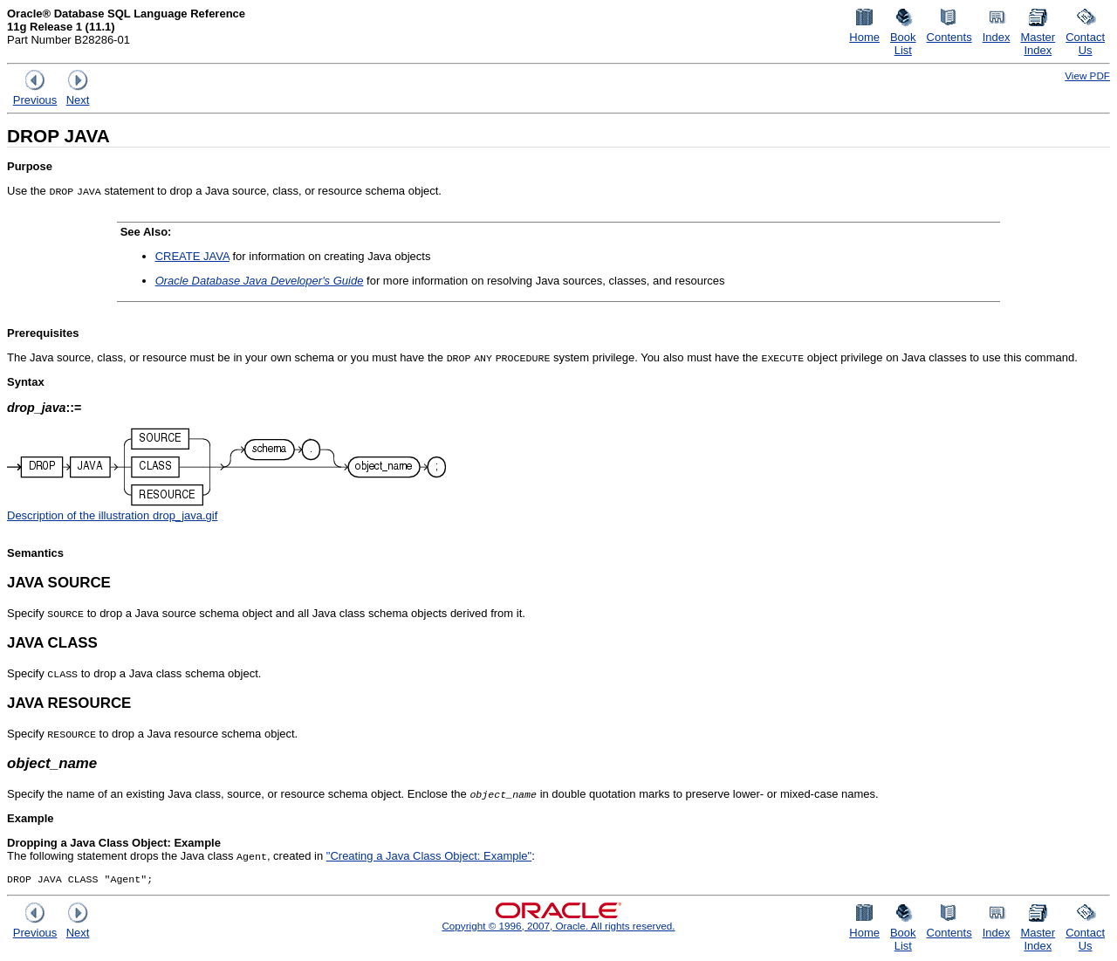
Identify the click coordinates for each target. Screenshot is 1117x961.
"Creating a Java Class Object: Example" (428, 855)
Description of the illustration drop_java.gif (112, 515)
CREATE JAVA (192, 256)
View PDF (1087, 75)
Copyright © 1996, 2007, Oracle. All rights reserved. (558, 927)
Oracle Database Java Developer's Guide (259, 280)
